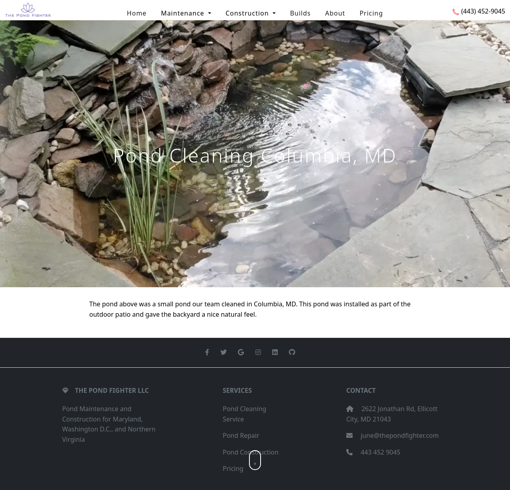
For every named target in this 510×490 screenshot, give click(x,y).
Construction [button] (248, 13)
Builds (300, 13)
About (335, 13)
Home (137, 13)
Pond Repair (241, 435)
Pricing (371, 13)
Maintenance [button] (183, 13)
